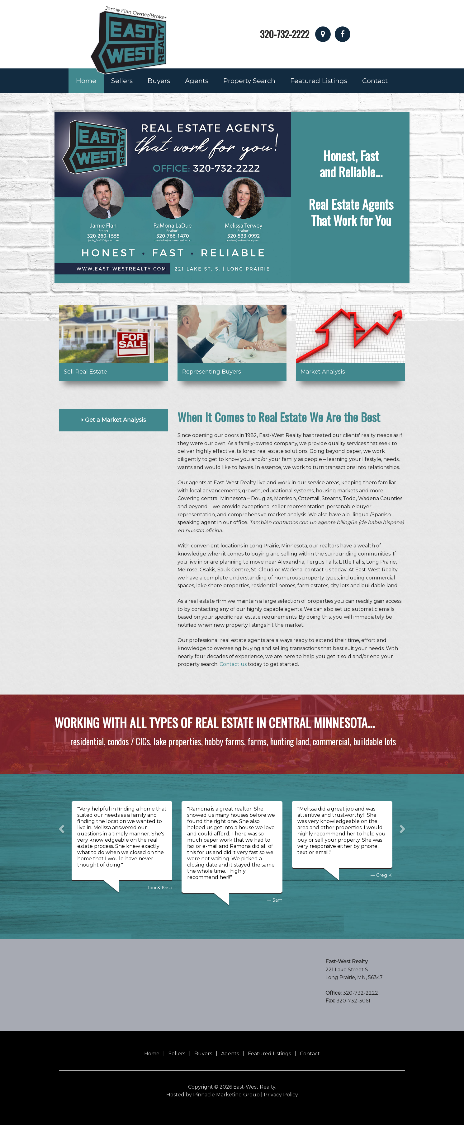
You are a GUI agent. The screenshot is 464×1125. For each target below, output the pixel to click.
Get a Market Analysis (114, 419)
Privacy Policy (281, 1095)
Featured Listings (318, 81)
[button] (60, 827)
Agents (196, 81)
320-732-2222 (284, 34)
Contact (375, 81)
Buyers (159, 81)
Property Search (249, 81)
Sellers (122, 81)
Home (86, 81)
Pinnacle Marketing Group (226, 1095)
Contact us (233, 664)
